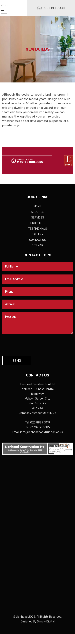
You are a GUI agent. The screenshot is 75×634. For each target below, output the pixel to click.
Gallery (37, 234)
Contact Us (37, 240)
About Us (37, 212)
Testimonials (37, 228)
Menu (5, 8)
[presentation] (32, 345)
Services (37, 217)
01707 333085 (40, 427)
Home (37, 206)
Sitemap (37, 245)
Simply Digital (46, 621)
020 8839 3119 (40, 422)
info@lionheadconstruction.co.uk (41, 432)
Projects (37, 223)
